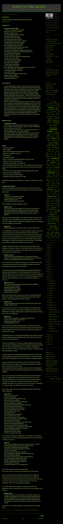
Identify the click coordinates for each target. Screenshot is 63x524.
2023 (48, 252)
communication (53, 127)
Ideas (48, 167)
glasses (53, 160)
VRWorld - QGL (50, 354)
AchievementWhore (51, 103)
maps (57, 178)
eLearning (51, 144)
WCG (52, 232)
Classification (57, 123)
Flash (55, 153)
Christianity (28, 510)
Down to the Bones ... (31, 7)
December (52, 281)
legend (56, 176)
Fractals (58, 154)
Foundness (52, 328)
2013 (48, 274)
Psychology (56, 198)
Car (54, 118)
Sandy (48, 207)
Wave (48, 232)
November (52, 283)
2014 (48, 271)
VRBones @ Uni (50, 358)
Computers (56, 131)
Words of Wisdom (53, 236)
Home (23, 518)
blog (49, 114)
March (50, 302)
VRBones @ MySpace (52, 363)
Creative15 (50, 133)
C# (59, 116)
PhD (52, 191)
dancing (53, 135)
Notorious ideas (53, 319)
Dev (59, 138)
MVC (48, 185)
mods (57, 182)
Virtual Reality (53, 227)
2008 (48, 339)
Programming (51, 196)
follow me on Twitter (55, 378)
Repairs (48, 203)
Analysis (51, 107)
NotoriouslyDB (49, 54)
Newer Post (5, 518)
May (50, 297)
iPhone (50, 169)
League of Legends (56, 174)
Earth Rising (49, 86)
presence (57, 194)
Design (54, 138)
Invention (57, 167)
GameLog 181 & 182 (54, 312)
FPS (55, 154)
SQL (47, 211)
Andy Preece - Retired (52, 92)
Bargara (58, 111)
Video (59, 225)
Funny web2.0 (54, 156)
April (50, 300)
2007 (48, 342)
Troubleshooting (52, 223)
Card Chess (49, 47)
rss (53, 205)
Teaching (51, 214)
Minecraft (58, 180)
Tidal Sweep (49, 60)
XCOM (57, 237)
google (57, 160)
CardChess (56, 120)
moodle (48, 183)
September (52, 288)
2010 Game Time (53, 331)
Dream (49, 140)
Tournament (55, 218)
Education (55, 142)
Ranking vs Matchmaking (52, 72)
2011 (48, 279)
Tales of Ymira (49, 88)
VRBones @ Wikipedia (52, 369)
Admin (50, 105)
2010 (48, 334)
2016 (48, 267)
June (50, 295)
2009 (48, 337)
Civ (47, 123)
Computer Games (52, 130)
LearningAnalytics (50, 176)
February (51, 305)
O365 (55, 189)
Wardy (52, 230)
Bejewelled (48, 113)
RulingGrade (57, 205)
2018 (48, 262)
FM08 (59, 153)
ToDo (58, 216)
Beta (53, 113)
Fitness (51, 153)
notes (57, 187)
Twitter (47, 225)
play (51, 192)
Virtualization (50, 228)
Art (46, 111)
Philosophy (57, 191)
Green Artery (52, 314)
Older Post (40, 518)
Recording (57, 201)
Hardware (53, 162)
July (50, 293)
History (53, 165)
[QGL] (51, 102)
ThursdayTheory (51, 216)
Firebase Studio (51, 151)
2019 (48, 259)
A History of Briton (50, 94)
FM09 (47, 154)
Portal (52, 194)
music (58, 183)
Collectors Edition (53, 125)
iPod (54, 169)
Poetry (58, 192)
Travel (58, 221)
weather (57, 232)
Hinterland (49, 165)
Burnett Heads (49, 116)
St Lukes (57, 211)
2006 (48, 344)
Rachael (53, 200)
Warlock (57, 230)
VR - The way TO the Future (53, 43)
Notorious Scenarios (54, 316)
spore (58, 209)
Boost (57, 114)
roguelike (48, 205)
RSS (40, 516)
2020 (48, 257)
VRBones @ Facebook (52, 360)
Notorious (48, 52)
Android (56, 107)
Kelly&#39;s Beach (51, 171)
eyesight (49, 147)
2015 (48, 269)
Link (51, 178)
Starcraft (51, 212)
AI (53, 105)
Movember (53, 183)
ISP (57, 169)
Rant (52, 201)
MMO (49, 182)
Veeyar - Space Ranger (52, 90)
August (51, 290)
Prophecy (5, 17)
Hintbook (58, 164)
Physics (47, 192)
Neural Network (51, 187)
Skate (58, 207)
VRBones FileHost (50, 356)
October (51, 285)
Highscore (53, 164)
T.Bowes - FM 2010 (51, 83)
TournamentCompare (53, 219)
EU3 (58, 145)
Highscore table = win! (54, 321)
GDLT (49, 160)
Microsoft (53, 180)
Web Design (50, 234)
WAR (49, 230)
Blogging (53, 114)
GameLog (55, 158)
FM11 (51, 154)
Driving (53, 140)
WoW (53, 237)
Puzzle (48, 200)
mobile (53, 182)
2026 (48, 245)
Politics (48, 194)
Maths (47, 180)
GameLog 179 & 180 (54, 324)
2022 (48, 255)
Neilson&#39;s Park (55, 185)
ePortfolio (54, 146)
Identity (51, 167)
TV (58, 223)
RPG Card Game (50, 45)
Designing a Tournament (52, 70)
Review (58, 203)
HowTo (58, 165)
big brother (58, 113)
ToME (49, 218)
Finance (57, 149)
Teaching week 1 (53, 309)
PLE (55, 193)
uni (51, 225)
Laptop (57, 173)
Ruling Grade (49, 62)
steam (55, 212)
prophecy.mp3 (6, 21)
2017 (48, 264)
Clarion (50, 123)
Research (53, 203)
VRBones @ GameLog (52, 371)
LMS (54, 178)
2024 (48, 250)
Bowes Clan (49, 352)
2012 (48, 276)
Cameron (50, 118)
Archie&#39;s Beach (53, 109)
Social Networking (51, 209)
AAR (55, 102)
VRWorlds (56, 229)
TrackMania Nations (51, 221)
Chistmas (49, 121)
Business (56, 116)
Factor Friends (49, 50)
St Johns (52, 210)
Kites (58, 171)
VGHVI (54, 225)
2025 (48, 247)
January (51, 307)
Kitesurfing (51, 173)
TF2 (56, 214)
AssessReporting (52, 111)
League (48, 174)
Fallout (49, 149)
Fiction (53, 149)
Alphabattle (57, 105)
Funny (48, 156)
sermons (35, 510)
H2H (47, 162)
